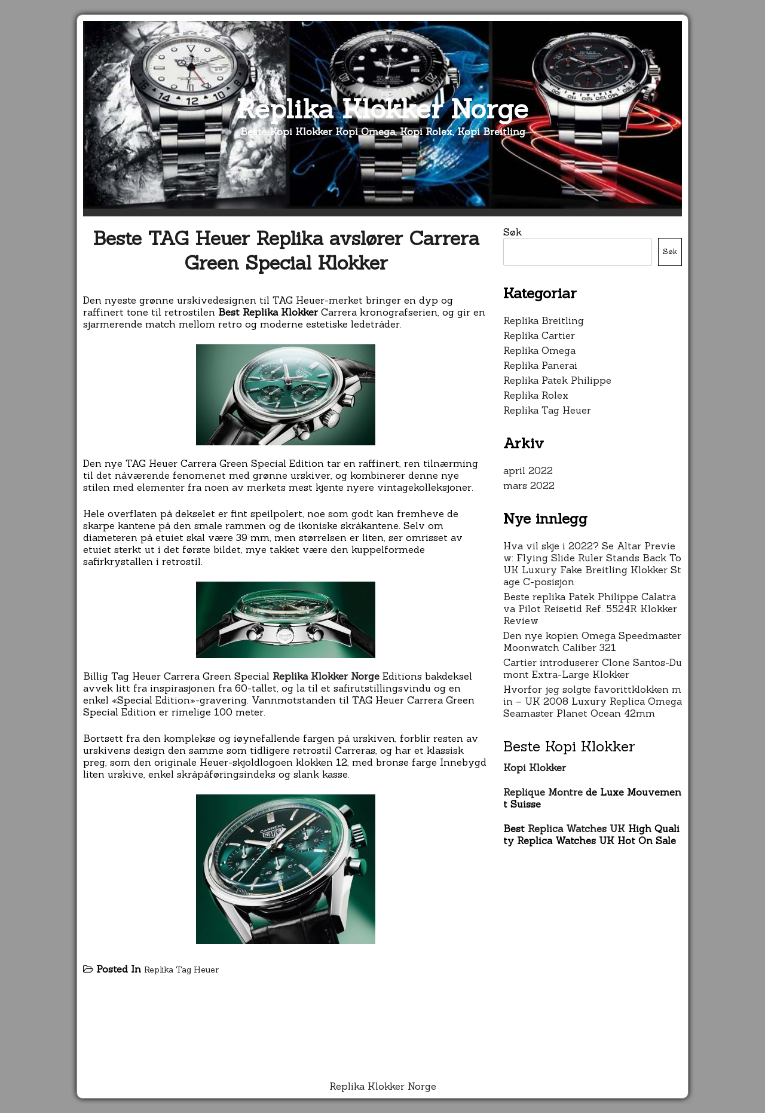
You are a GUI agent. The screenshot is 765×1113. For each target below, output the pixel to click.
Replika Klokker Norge (382, 108)
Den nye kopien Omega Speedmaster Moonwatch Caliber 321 (592, 641)
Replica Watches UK (576, 828)
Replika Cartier (539, 335)
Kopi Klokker (534, 767)
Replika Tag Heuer (181, 969)
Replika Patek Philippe (557, 380)
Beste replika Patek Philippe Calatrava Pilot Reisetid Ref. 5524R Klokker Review (590, 608)
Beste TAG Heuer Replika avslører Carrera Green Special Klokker (286, 250)
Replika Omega (539, 350)
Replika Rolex (535, 395)
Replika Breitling (543, 320)
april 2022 (528, 470)
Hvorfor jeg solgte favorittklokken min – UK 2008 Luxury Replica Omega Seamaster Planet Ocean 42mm (592, 701)
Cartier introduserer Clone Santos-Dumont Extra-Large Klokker (592, 668)
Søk (512, 232)
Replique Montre (543, 792)
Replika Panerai (540, 365)
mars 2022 (529, 485)
